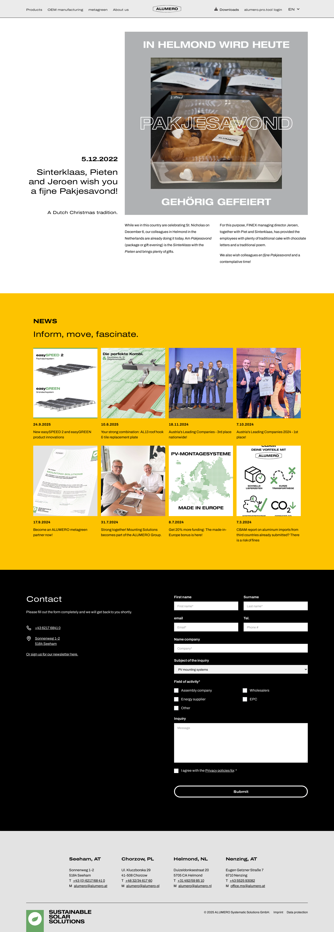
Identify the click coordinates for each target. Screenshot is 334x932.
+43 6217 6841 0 (48, 628)
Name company (187, 639)
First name (182, 597)
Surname (251, 597)
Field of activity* (187, 681)
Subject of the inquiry (191, 660)
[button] (35, 9)
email (178, 618)
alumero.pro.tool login (263, 9)
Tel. (247, 618)
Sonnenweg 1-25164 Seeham (47, 641)
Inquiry (180, 718)
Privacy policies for (219, 770)
